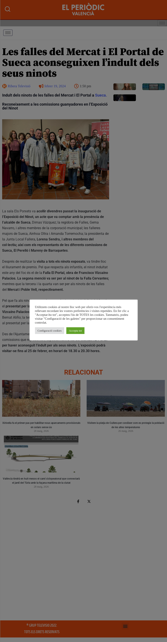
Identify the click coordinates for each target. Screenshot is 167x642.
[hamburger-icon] (8, 33)
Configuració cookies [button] (50, 330)
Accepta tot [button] (75, 330)
